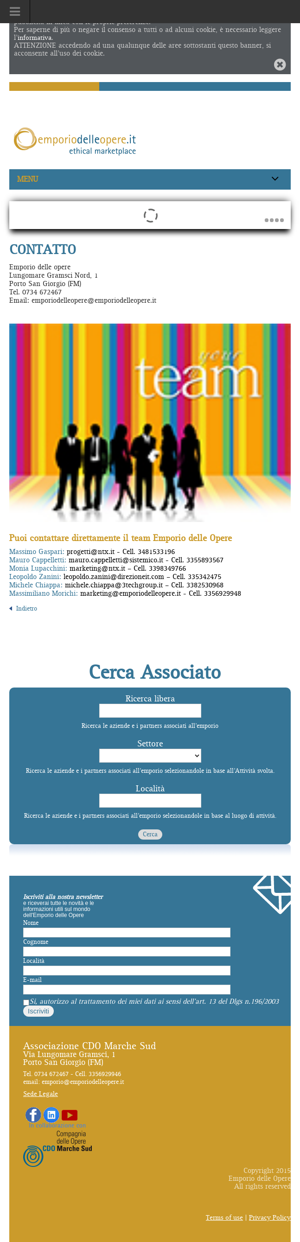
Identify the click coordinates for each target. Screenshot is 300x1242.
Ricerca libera (150, 698)
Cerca (150, 834)
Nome (30, 923)
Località (150, 788)
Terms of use (224, 1217)
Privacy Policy (270, 1217)
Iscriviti (38, 1011)
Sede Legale (40, 1093)
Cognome (35, 942)
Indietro (23, 608)
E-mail (32, 980)
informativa (34, 37)
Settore (150, 743)
